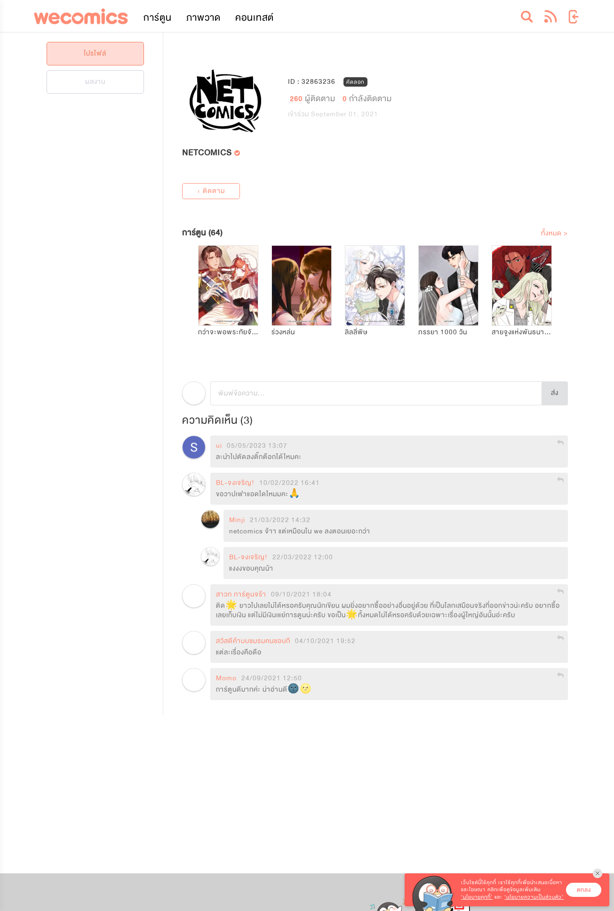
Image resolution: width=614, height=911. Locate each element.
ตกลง (584, 890)
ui (219, 446)
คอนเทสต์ (254, 17)
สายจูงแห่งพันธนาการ (524, 332)
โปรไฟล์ (95, 53)
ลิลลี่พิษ (356, 332)
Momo (226, 678)
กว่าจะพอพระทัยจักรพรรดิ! (239, 332)
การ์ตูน (158, 17)
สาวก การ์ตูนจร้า (241, 594)
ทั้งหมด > (554, 233)
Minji (237, 520)
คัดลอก (355, 82)
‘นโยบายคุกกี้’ (477, 897)
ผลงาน (95, 82)
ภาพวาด (203, 17)
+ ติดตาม (211, 191)
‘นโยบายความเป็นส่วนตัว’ (534, 897)
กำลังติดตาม (367, 98)
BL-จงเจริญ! (235, 483)
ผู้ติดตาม (314, 98)
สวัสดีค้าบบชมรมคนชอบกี (253, 641)
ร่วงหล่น (283, 332)
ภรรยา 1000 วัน (442, 332)
